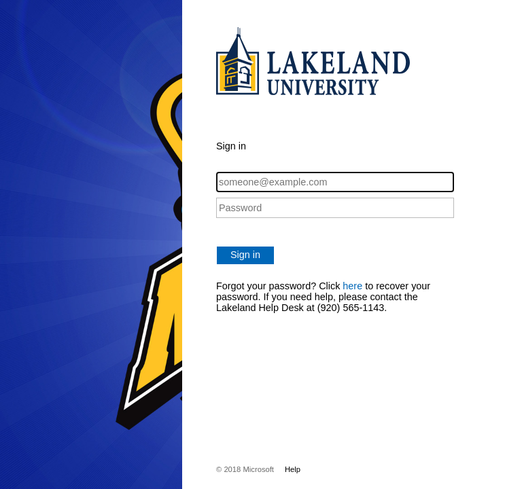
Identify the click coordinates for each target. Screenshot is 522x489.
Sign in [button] (245, 254)
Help (292, 469)
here (352, 285)
